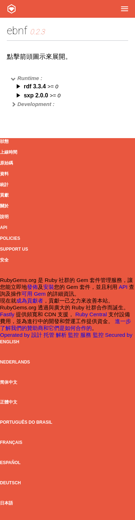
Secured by (118, 335)
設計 (37, 335)
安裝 (48, 287)
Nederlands (15, 362)
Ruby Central (91, 314)
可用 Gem (34, 294)
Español (10, 462)
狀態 (4, 141)
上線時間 (8, 152)
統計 (4, 184)
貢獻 (4, 195)
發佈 (32, 287)
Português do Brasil (26, 422)
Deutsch (10, 482)
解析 (62, 335)
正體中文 (8, 402)
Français (11, 442)
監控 (74, 335)
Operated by (15, 335)
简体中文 (8, 382)
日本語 (6, 503)
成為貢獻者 (29, 301)
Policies (10, 238)
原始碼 (6, 163)
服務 (86, 335)
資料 (4, 173)
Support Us (14, 249)
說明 (4, 216)
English (9, 341)
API (3, 227)
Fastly (7, 314)
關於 (4, 205)
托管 (50, 335)
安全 (4, 260)
